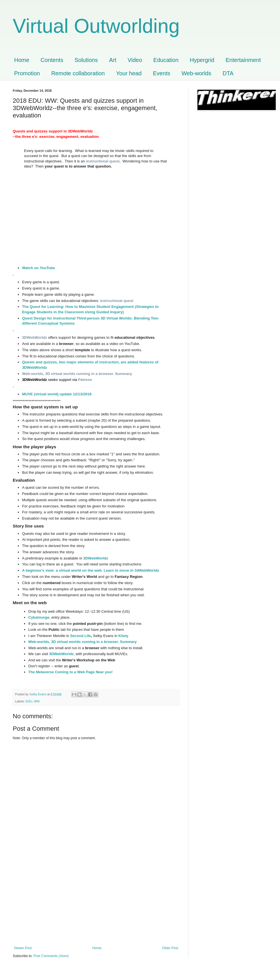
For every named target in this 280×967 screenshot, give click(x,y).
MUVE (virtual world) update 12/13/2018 (57, 394)
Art (113, 60)
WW (37, 701)
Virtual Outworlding (96, 26)
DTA (228, 73)
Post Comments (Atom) (51, 956)
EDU (29, 701)
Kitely (123, 636)
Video (135, 60)
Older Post (170, 948)
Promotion (27, 73)
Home (21, 60)
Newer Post (23, 948)
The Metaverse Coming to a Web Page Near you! (70, 672)
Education (165, 60)
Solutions (86, 60)
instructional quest (102, 161)
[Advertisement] (96, 903)
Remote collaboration (78, 73)
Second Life (80, 636)
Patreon (85, 380)
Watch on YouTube (38, 268)
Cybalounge (38, 617)
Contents (51, 60)
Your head (128, 73)
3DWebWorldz (95, 558)
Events (161, 73)
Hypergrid (202, 60)
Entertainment (243, 60)
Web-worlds (196, 73)
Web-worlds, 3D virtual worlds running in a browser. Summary (77, 374)
